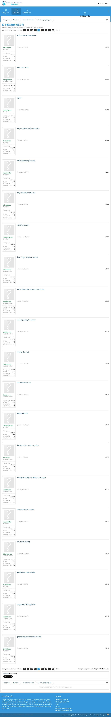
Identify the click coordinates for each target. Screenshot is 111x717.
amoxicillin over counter (25, 509)
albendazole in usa (24, 382)
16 (14, 60)
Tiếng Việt (71, 715)
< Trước (19, 30)
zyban (19, 98)
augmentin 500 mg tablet (26, 604)
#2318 (107, 584)
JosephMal (7, 173)
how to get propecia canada (27, 257)
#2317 (107, 553)
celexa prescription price (26, 320)
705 (14, 149)
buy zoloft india (22, 67)
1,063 (13, 466)
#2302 (107, 79)
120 (53, 30)
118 (46, 30)
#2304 (107, 140)
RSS (108, 714)
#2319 (107, 616)
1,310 (13, 309)
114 (32, 30)
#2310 (107, 331)
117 (43, 30)
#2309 (107, 301)
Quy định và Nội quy (81, 715)
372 (14, 56)
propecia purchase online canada (29, 637)
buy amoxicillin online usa (26, 193)
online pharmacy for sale (26, 160)
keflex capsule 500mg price (27, 35)
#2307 (107, 237)
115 (35, 30)
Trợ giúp (96, 715)
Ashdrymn (7, 269)
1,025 (13, 278)
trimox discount (23, 352)
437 (14, 246)
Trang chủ (5, 13)
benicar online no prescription (28, 445)
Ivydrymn (6, 457)
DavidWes (7, 141)
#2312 (107, 394)
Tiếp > (58, 30)
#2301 (107, 47)
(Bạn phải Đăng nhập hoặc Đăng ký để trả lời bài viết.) (93, 669)
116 (39, 30)
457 (14, 117)
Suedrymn (7, 302)
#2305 (107, 172)
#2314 (107, 457)
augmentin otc (22, 413)
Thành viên (27, 13)
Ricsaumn (7, 47)
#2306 (107, 204)
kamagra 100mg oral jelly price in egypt (31, 477)
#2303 (107, 109)
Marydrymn (7, 80)
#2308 (107, 269)
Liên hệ (91, 715)
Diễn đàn (16, 13)
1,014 (13, 87)
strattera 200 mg (23, 542)
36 (14, 90)
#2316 (107, 521)
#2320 (107, 648)
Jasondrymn (8, 237)
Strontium (64, 715)
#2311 (107, 364)
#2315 (107, 489)
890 (14, 182)
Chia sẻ (6, 674)
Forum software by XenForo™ (17, 715)
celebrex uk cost (23, 225)
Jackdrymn (7, 110)
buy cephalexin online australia (28, 128)
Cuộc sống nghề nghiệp (18, 27)
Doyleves (35, 27)
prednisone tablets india (26, 572)
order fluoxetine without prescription (30, 289)
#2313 (107, 425)
